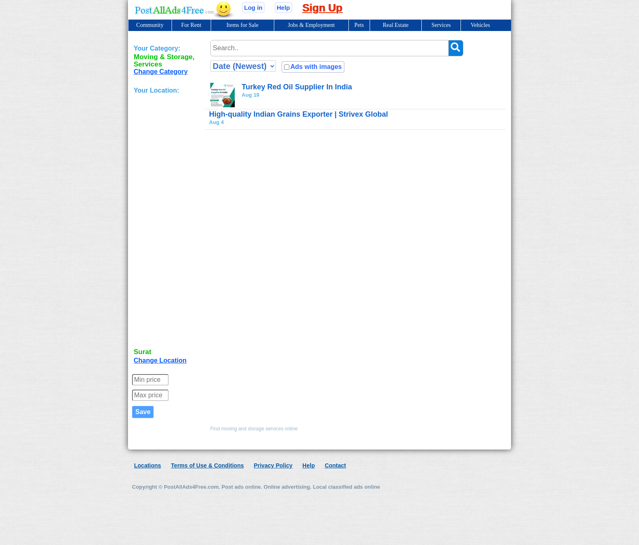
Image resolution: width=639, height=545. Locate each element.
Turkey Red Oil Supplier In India (297, 87)
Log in (253, 7)
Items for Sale (243, 25)
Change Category (160, 71)
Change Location (160, 360)
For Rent (191, 25)
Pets (359, 25)
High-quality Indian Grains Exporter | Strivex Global (298, 114)
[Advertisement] (166, 222)
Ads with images (316, 66)
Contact (335, 465)
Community (149, 25)
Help (283, 7)
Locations (147, 465)
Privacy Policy (273, 465)
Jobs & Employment (311, 25)
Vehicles (480, 25)
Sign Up (322, 8)
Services (441, 25)
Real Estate (395, 25)
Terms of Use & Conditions (207, 465)
